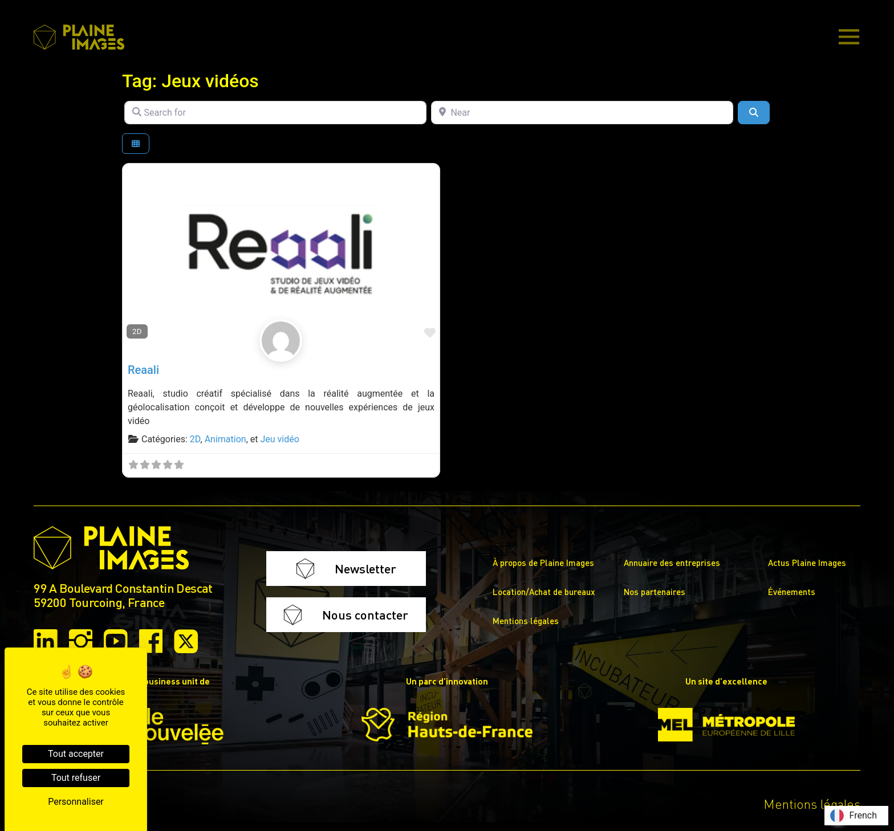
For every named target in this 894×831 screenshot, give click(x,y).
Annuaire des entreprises (672, 562)
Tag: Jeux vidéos (190, 81)
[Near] (582, 112)
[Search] (754, 112)
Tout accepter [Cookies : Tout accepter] (76, 753)
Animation (225, 439)
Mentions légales (526, 620)
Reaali (143, 370)
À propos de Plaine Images (543, 562)
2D (136, 331)
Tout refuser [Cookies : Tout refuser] (75, 777)
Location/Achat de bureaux (544, 591)
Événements (791, 591)
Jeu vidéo (279, 439)
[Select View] (135, 143)
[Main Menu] (849, 38)
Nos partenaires (654, 591)
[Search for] (275, 112)
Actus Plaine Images (807, 562)
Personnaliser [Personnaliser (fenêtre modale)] (76, 801)
